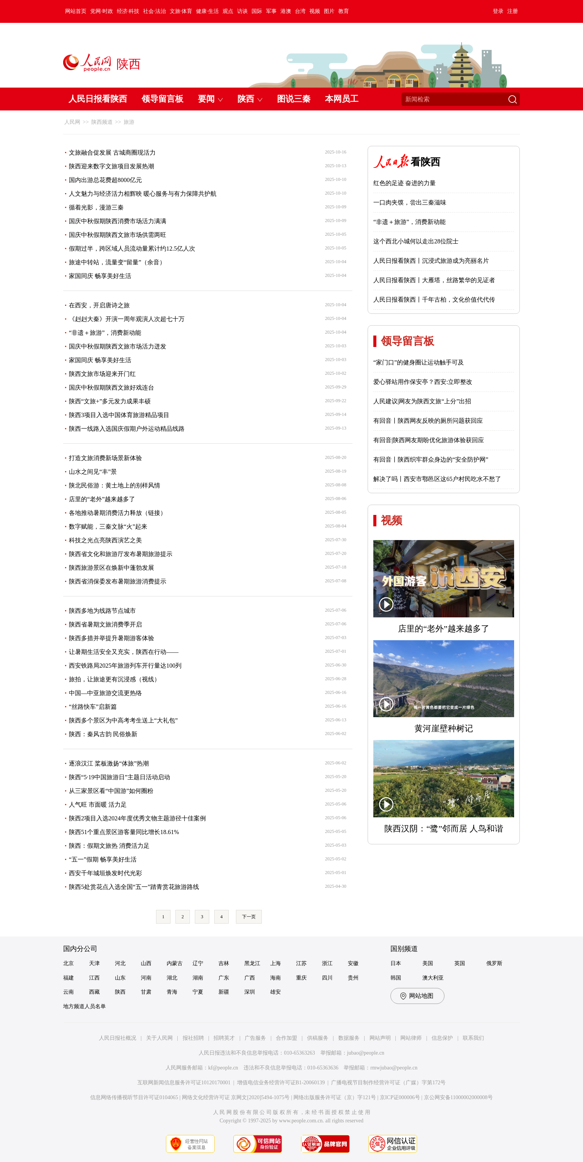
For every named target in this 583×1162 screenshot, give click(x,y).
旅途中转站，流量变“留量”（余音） (117, 262)
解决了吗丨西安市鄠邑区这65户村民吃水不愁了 (437, 479)
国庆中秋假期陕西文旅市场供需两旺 (117, 235)
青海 (172, 992)
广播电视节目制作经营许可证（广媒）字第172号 (388, 1082)
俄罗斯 (494, 963)
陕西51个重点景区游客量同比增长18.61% (124, 832)
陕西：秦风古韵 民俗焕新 (103, 734)
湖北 (172, 978)
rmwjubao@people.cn (393, 1068)
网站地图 (421, 996)
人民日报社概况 (117, 1038)
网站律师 (411, 1038)
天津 (94, 963)
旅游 (129, 122)
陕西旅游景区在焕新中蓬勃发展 (111, 567)
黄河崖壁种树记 (443, 728)
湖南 (198, 978)
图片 (329, 11)
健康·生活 (207, 11)
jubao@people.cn (365, 1053)
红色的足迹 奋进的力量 (404, 183)
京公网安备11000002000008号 (458, 1097)
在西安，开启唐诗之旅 (99, 305)
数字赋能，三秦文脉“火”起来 (108, 526)
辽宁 (198, 963)
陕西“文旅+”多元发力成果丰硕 (110, 401)
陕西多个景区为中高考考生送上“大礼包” (123, 720)
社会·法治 (154, 11)
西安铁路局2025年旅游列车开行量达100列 (125, 665)
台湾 (300, 11)
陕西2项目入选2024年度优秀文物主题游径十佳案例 (137, 818)
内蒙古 (175, 963)
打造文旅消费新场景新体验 (105, 458)
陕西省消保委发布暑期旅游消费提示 (117, 581)
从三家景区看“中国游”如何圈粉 (111, 791)
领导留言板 (162, 99)
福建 (68, 978)
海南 (275, 978)
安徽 (353, 963)
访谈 (242, 11)
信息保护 (442, 1038)
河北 (120, 963)
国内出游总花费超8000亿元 (105, 180)
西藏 (94, 992)
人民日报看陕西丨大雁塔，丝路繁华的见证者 (434, 280)
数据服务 (349, 1038)
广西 (249, 978)
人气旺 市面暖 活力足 (98, 804)
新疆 (223, 992)
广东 (223, 978)
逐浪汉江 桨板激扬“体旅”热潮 (109, 763)
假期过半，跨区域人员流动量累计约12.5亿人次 (132, 248)
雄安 (275, 992)
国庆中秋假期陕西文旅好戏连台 (111, 387)
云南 (68, 992)
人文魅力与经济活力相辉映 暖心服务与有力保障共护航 (143, 193)
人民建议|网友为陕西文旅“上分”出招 (422, 401)
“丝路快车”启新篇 (93, 706)
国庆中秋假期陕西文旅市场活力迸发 (117, 346)
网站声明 (380, 1038)
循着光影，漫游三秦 (96, 207)
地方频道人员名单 (84, 1006)
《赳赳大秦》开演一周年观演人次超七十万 (127, 319)
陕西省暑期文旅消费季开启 (105, 624)
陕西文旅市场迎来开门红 (102, 374)
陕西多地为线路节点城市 (102, 610)
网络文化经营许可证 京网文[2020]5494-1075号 (236, 1097)
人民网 (72, 122)
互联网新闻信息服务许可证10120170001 (184, 1082)
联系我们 (473, 1038)
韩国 (395, 978)
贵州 (353, 978)
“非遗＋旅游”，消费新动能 (105, 332)
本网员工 (341, 99)
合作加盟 (286, 1038)
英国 (459, 963)
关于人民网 (159, 1038)
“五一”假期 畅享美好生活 (103, 859)
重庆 (301, 978)
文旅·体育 (181, 11)
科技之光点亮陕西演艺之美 (105, 540)
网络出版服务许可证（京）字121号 (334, 1097)
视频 (314, 11)
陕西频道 (102, 122)
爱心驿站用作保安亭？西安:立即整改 (422, 382)
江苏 (301, 963)
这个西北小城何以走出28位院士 (416, 241)
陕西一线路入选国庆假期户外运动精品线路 (127, 428)
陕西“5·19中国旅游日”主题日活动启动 (119, 777)
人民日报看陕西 (97, 99)
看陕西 (425, 162)
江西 (94, 978)
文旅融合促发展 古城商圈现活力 (112, 152)
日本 (395, 963)
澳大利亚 (433, 978)
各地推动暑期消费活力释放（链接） (117, 513)
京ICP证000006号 (400, 1097)
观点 (228, 11)
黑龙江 (252, 963)
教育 (343, 11)
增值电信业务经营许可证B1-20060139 (281, 1082)
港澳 (285, 11)
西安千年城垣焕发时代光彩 (105, 873)
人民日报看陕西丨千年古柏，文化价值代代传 (434, 299)
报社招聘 (193, 1038)
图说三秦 (294, 99)
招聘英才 (224, 1038)
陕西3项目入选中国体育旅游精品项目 (119, 415)
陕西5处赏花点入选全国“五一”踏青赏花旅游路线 (134, 887)
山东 (120, 978)
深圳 (249, 992)
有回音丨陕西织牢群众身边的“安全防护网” (430, 459)
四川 (327, 978)
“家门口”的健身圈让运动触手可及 (418, 362)
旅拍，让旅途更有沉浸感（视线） (114, 679)
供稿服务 (317, 1038)
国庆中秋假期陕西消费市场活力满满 (117, 221)
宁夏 (198, 992)
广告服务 (255, 1038)
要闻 (206, 99)
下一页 (249, 916)
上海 (275, 963)
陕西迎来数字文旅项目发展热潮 (111, 166)
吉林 (223, 963)
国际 (257, 11)
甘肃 (146, 992)
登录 (498, 11)
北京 (68, 963)
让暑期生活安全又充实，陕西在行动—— (123, 652)
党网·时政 (101, 11)
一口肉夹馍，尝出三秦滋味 (409, 202)
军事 (271, 11)
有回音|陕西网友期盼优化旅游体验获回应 (428, 440)
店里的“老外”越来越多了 (102, 499)
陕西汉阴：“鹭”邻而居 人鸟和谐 (443, 828)
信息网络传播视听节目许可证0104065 (134, 1097)
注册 (512, 11)
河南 (146, 978)
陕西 (245, 99)
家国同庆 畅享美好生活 (100, 276)
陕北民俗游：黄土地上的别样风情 (114, 485)
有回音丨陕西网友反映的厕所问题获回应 (428, 420)
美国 (427, 963)
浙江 (327, 963)
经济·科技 (128, 11)
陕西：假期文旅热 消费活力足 (109, 845)
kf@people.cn (223, 1068)
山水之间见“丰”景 (93, 471)
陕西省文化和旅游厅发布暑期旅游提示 (120, 554)
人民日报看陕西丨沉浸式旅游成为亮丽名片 (431, 260)
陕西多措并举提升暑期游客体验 (111, 638)
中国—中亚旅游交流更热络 (105, 693)
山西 (146, 963)
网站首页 (75, 11)
